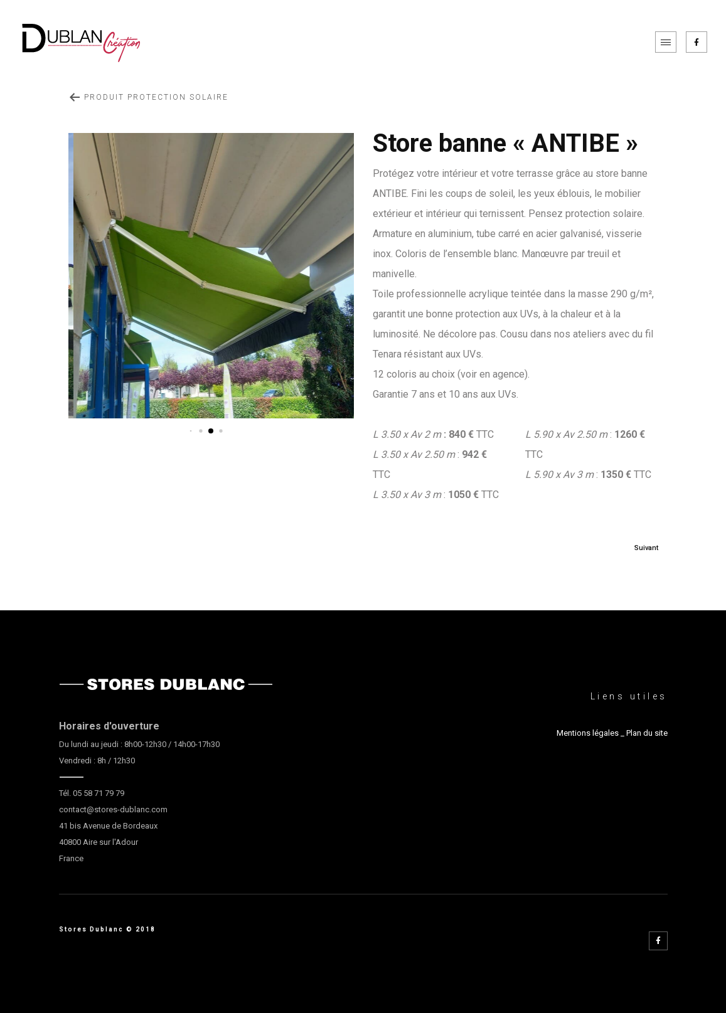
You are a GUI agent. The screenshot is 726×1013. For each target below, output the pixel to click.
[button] (191, 431)
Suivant (646, 548)
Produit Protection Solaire (148, 97)
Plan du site (647, 733)
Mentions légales (588, 733)
